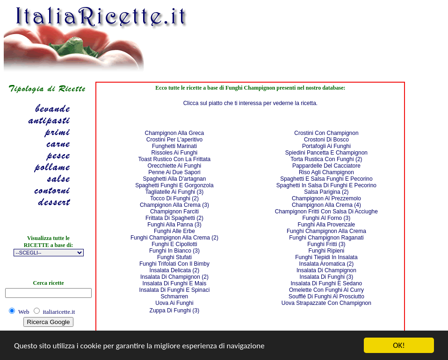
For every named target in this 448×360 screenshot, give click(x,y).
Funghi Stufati (174, 257)
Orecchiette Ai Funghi (175, 165)
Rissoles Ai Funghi (175, 152)
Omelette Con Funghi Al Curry (326, 290)
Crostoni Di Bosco (326, 139)
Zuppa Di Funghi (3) (175, 310)
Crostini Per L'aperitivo (174, 139)
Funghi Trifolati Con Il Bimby (174, 264)
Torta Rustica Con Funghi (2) (326, 159)
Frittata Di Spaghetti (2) (174, 218)
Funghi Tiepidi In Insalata (326, 257)
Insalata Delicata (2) (175, 270)
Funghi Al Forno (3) (327, 218)
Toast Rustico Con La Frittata (174, 159)
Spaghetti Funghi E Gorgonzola (174, 185)
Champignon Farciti (174, 211)
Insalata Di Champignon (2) (174, 277)
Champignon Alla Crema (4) (326, 205)
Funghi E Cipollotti (174, 244)
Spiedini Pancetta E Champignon (326, 152)
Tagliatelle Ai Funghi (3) (174, 192)
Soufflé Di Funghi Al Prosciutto (326, 296)
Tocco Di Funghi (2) (174, 198)
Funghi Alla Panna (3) (174, 224)
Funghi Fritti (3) (326, 244)
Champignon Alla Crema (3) (174, 205)
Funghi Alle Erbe (174, 231)
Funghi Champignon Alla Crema (326, 231)
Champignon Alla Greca (174, 133)
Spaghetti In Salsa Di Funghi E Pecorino (326, 185)
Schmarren (174, 296)
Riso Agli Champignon (326, 172)
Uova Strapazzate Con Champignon (326, 303)
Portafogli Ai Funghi (326, 146)
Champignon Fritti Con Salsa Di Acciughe (326, 211)
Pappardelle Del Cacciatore (326, 165)
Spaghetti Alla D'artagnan (174, 179)
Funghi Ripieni (327, 250)
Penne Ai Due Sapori (174, 172)
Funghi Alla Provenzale (326, 224)
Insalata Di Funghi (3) (327, 277)
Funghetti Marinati (174, 146)
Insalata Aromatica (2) (326, 264)
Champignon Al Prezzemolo (326, 198)
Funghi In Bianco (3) (174, 250)
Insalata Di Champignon (326, 270)
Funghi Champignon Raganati (326, 237)
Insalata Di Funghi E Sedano (326, 283)
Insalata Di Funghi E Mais (175, 283)
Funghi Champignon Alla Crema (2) (174, 237)
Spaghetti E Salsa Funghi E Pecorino (326, 179)
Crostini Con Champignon (326, 133)
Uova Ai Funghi (174, 303)
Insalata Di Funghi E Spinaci (174, 290)
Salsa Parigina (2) (326, 192)
